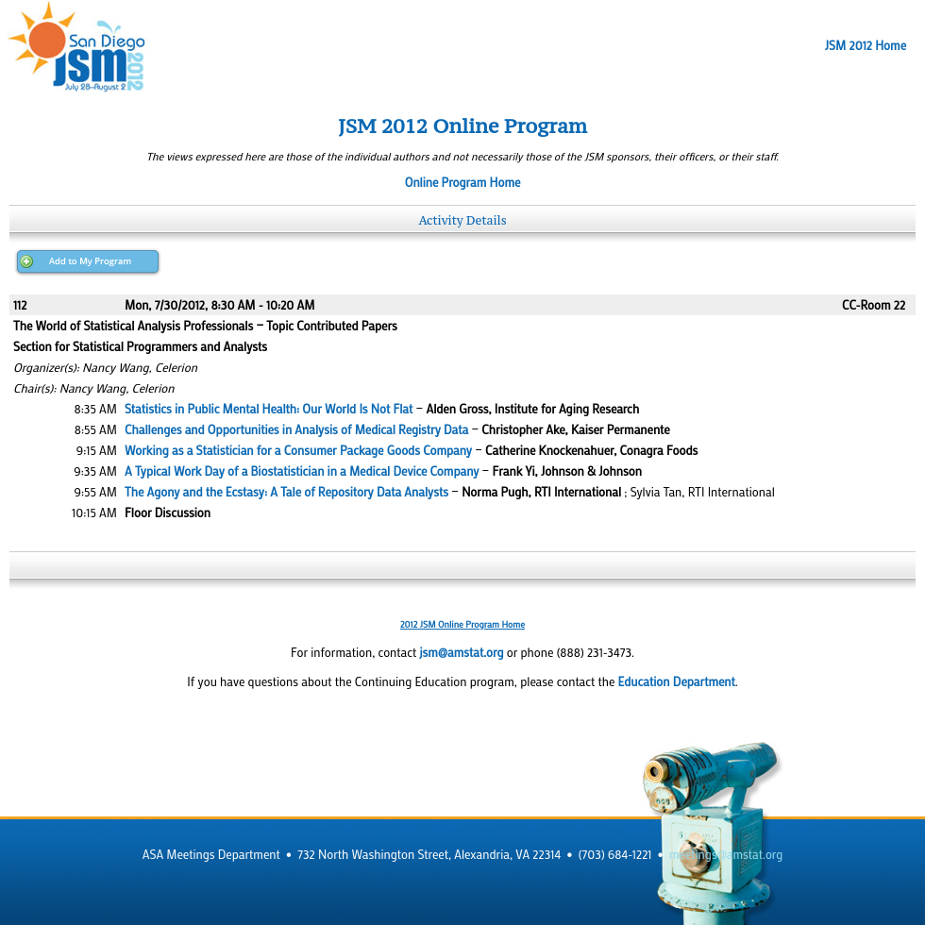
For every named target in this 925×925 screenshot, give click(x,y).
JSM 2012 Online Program (462, 126)
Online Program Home (463, 182)
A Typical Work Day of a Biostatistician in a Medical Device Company (302, 471)
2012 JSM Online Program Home (462, 624)
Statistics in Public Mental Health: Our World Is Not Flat (268, 408)
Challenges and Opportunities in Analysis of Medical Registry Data (296, 429)
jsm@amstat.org (461, 652)
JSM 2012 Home (865, 45)
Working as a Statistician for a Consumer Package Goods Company (298, 450)
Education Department (676, 681)
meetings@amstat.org (725, 854)
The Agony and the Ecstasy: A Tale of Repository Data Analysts (286, 491)
